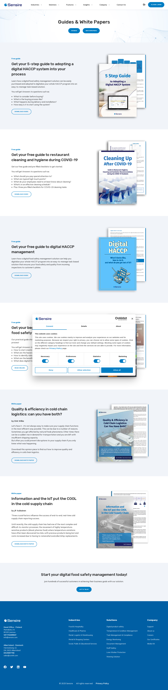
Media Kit (151, 644)
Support (150, 627)
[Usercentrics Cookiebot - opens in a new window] (117, 318)
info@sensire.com (10, 637)
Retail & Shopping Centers (79, 639)
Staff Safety (111, 648)
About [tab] (118, 326)
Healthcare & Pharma (77, 631)
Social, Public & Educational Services (83, 644)
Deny (51, 370)
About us (150, 631)
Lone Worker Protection (116, 652)
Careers (150, 635)
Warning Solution (113, 657)
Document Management (116, 644)
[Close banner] (132, 318)
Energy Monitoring (113, 639)
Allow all (117, 370)
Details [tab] (84, 326)
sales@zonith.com (11, 655)
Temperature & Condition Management (122, 631)
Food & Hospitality (76, 627)
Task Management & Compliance (119, 635)
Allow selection (84, 370)
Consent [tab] (49, 326)
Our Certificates (153, 639)
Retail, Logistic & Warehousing (81, 635)
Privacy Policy (102, 683)
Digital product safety (115, 627)
